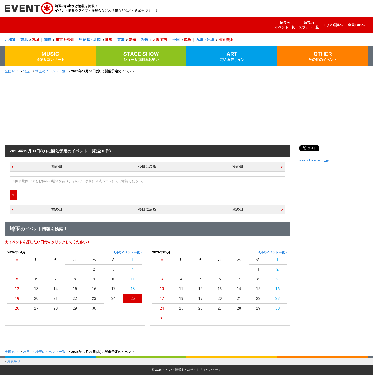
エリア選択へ (333, 25)
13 (36, 289)
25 (133, 298)
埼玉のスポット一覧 (309, 25)
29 (75, 308)
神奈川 (69, 40)
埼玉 (26, 71)
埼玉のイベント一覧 (285, 25)
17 (113, 289)
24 (113, 298)
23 (94, 298)
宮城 (35, 40)
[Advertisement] (186, 109)
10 (113, 279)
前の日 (56, 167)
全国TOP (11, 71)
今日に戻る (147, 167)
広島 (187, 40)
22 (75, 298)
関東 (47, 40)
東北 (24, 40)
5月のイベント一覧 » (272, 252)
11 (133, 279)
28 (56, 308)
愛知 (132, 40)
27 (36, 308)
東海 (120, 40)
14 (56, 289)
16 (94, 289)
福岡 (221, 40)
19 (17, 298)
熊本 (229, 40)
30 (94, 308)
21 (56, 298)
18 (133, 289)
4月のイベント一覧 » (127, 252)
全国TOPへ (356, 25)
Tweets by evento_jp (313, 160)
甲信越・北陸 (90, 40)
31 (162, 318)
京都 (163, 40)
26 (17, 308)
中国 (176, 40)
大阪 (155, 40)
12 (17, 289)
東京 (59, 40)
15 (75, 289)
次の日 (237, 167)
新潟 (108, 40)
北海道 (10, 40)
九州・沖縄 (205, 40)
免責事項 (13, 361)
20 (36, 298)
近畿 (144, 40)
